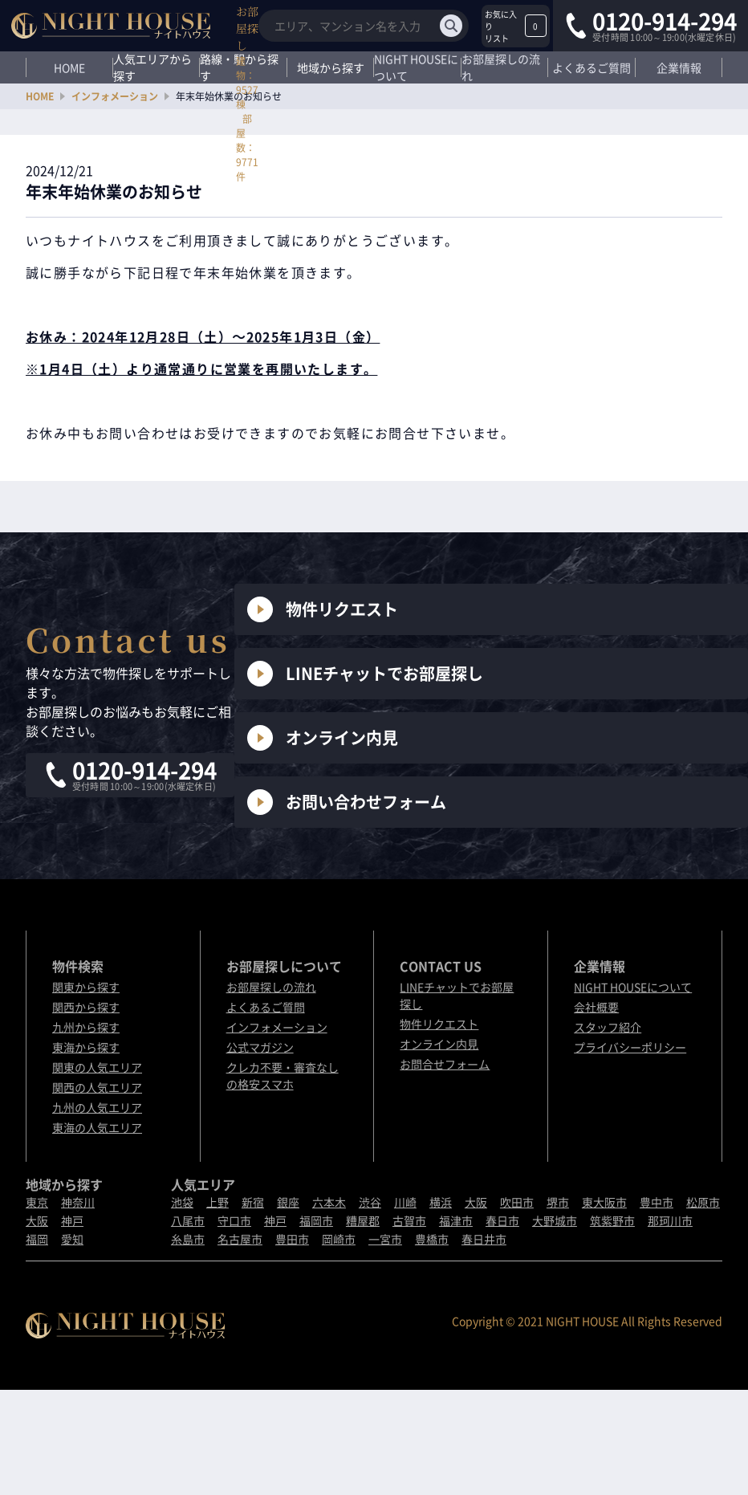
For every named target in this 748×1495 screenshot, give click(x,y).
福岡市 (316, 1220)
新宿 (253, 1202)
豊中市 (656, 1202)
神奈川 (78, 1202)
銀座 (288, 1202)
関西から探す (86, 1007)
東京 (37, 1202)
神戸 (72, 1220)
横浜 (440, 1202)
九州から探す (86, 1027)
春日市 (502, 1220)
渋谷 (370, 1202)
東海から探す (86, 1047)
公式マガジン (260, 1047)
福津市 (456, 1220)
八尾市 (188, 1220)
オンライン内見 (322, 738)
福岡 (37, 1239)
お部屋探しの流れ (500, 67)
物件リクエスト (322, 609)
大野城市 (554, 1220)
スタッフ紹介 (607, 1027)
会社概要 (596, 1007)
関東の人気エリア (97, 1067)
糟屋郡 (363, 1220)
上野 (217, 1202)
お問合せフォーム (445, 1064)
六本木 (329, 1202)
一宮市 (385, 1239)
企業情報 (679, 67)
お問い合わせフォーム (346, 802)
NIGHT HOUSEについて (416, 67)
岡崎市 (339, 1239)
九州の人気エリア (97, 1107)
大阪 (37, 1220)
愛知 (72, 1239)
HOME (69, 67)
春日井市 (483, 1239)
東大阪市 (604, 1202)
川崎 (405, 1202)
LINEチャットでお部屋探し (365, 673)
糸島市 (188, 1239)
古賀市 (409, 1220)
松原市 (703, 1202)
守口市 (234, 1220)
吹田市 (517, 1202)
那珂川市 (670, 1220)
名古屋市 (239, 1239)
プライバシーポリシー (630, 1047)
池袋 (182, 1202)
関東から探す (86, 987)
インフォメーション (114, 96)
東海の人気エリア (97, 1127)
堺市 (558, 1202)
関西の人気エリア (97, 1087)
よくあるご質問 (591, 67)
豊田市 (292, 1239)
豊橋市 (432, 1239)
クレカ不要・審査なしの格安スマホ (282, 1075)
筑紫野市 (612, 1220)
